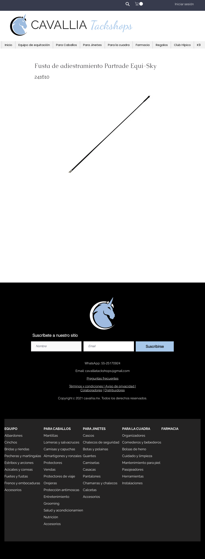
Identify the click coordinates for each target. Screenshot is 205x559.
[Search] (127, 4)
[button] (139, 4)
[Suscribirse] (155, 346)
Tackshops (111, 25)
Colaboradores (91, 390)
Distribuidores (115, 390)
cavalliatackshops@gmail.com (107, 371)
